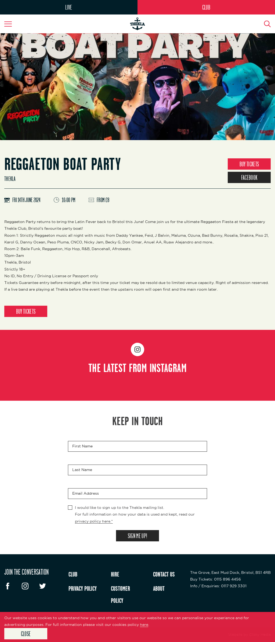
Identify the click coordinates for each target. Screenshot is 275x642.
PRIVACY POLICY (82, 588)
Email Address (85, 493)
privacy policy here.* (94, 521)
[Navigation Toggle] (10, 23)
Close (26, 633)
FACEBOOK (249, 177)
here (144, 624)
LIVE (68, 7)
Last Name (82, 470)
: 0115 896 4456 (215, 579)
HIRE (115, 574)
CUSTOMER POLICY (120, 594)
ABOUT (159, 588)
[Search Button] (264, 23)
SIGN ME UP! (137, 535)
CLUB (206, 7)
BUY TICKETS (249, 164)
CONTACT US (164, 574)
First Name (82, 446)
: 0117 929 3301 (218, 586)
